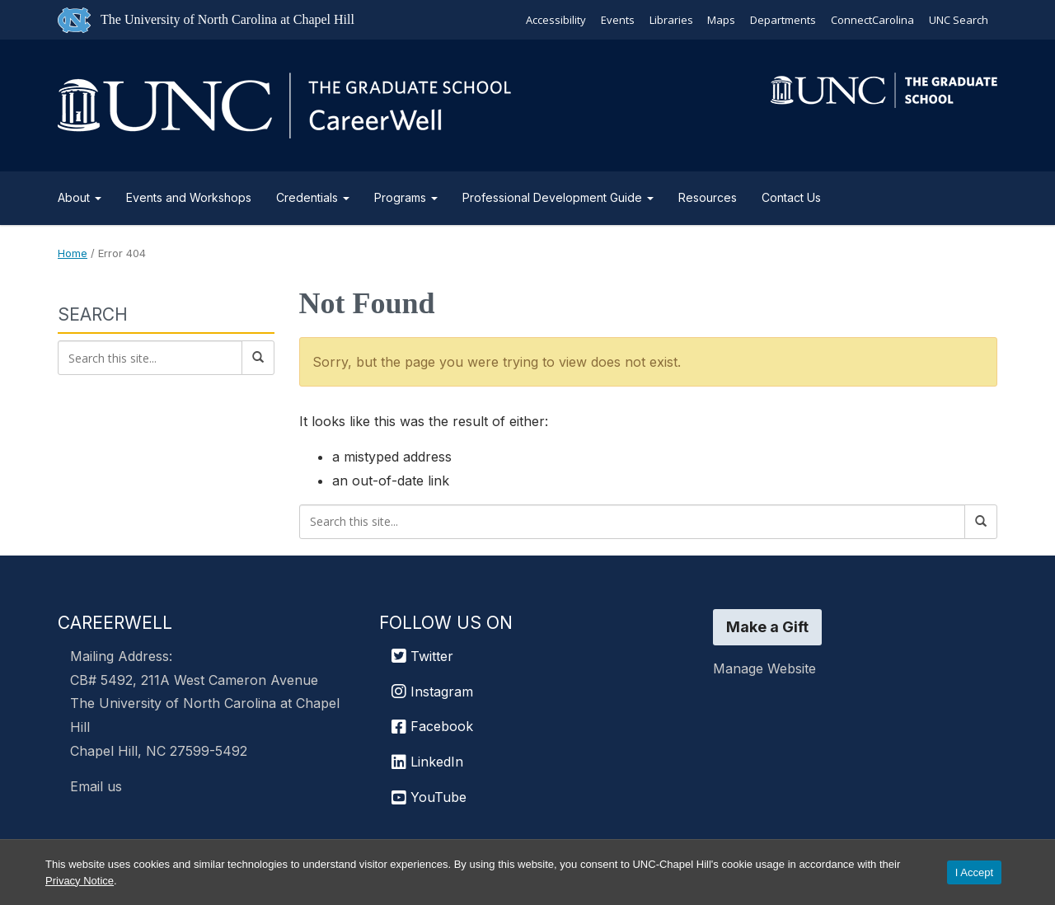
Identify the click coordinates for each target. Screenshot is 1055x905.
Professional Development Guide (558, 197)
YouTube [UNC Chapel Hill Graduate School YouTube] (429, 797)
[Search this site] (632, 521)
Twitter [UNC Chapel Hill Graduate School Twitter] (422, 656)
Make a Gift (767, 626)
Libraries (670, 19)
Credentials (312, 197)
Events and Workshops (188, 197)
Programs (406, 197)
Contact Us (791, 197)
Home (72, 253)
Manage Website (764, 668)
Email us (96, 786)
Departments (783, 19)
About (79, 197)
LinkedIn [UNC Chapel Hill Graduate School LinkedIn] (427, 761)
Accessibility (555, 19)
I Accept (974, 872)
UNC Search (958, 19)
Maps (721, 19)
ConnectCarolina (872, 19)
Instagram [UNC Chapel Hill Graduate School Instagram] (432, 691)
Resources (707, 197)
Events (617, 19)
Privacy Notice (79, 881)
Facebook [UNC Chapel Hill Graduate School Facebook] (432, 726)
